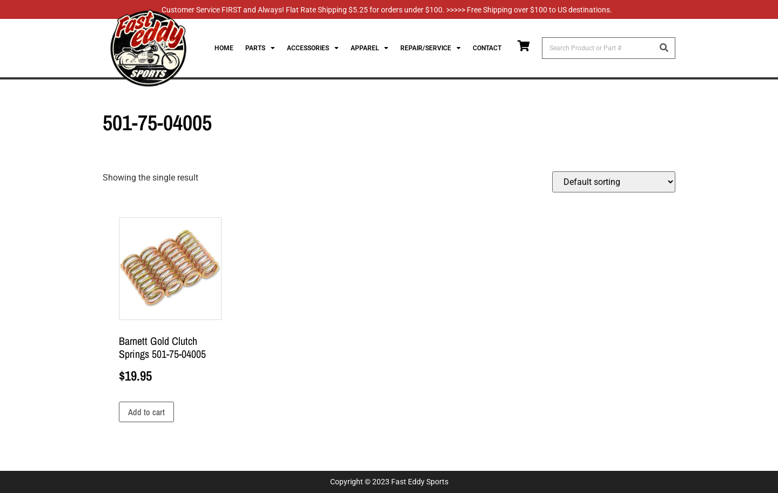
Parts (260, 48)
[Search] (664, 48)
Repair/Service (430, 48)
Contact (487, 48)
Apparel (369, 48)
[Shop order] (613, 181)
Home (223, 48)
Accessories (313, 48)
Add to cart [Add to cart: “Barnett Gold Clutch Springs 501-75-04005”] (146, 412)
